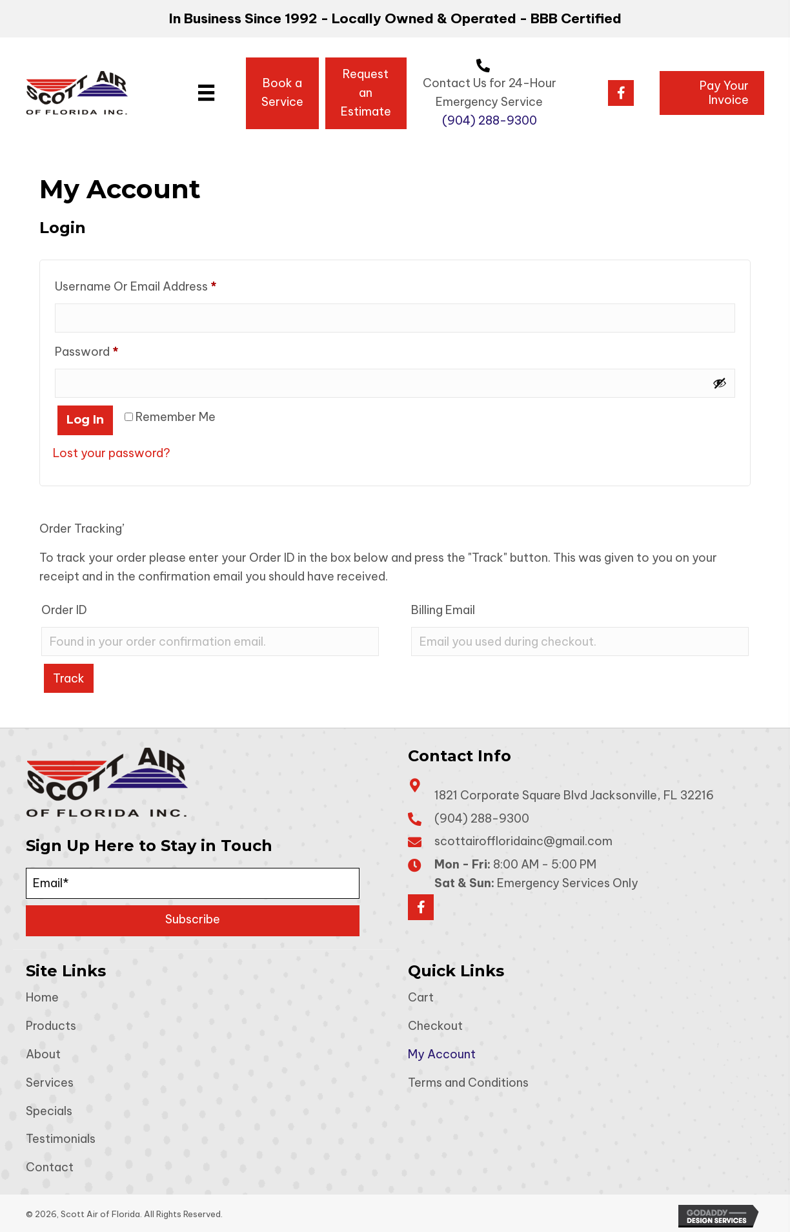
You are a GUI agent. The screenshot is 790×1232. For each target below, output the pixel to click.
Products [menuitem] (51, 1025)
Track (69, 677)
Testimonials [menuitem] (61, 1138)
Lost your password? (111, 452)
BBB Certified (576, 18)
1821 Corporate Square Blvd (574, 794)
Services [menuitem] (50, 1081)
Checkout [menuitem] (435, 1025)
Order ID (64, 609)
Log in (85, 419)
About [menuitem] (43, 1053)
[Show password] (720, 383)
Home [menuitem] (42, 997)
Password (111, 349)
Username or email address (160, 283)
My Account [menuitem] (442, 1053)
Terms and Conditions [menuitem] (468, 1081)
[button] (621, 93)
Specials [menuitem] (49, 1110)
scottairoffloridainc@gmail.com (523, 841)
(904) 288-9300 (489, 120)
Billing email (443, 609)
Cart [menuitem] (421, 997)
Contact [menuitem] (50, 1167)
